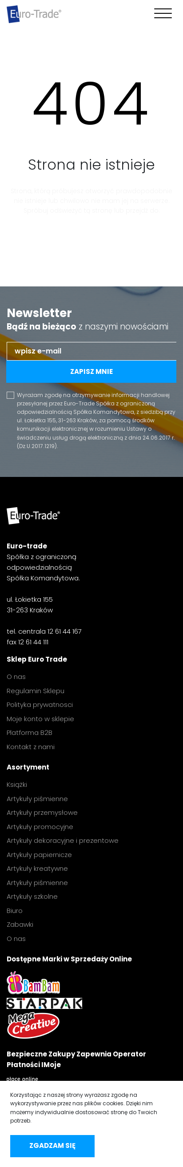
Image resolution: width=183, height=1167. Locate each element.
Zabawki (20, 924)
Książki (17, 784)
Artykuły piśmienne (37, 798)
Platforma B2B (29, 732)
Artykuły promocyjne (40, 826)
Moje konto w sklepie (40, 718)
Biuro (15, 910)
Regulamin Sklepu (35, 690)
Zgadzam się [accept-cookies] (52, 1145)
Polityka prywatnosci (40, 704)
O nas (16, 676)
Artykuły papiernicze (39, 854)
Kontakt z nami (31, 746)
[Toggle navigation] (161, 14)
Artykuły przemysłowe (42, 812)
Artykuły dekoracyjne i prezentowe (63, 840)
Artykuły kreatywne (37, 868)
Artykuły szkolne (32, 896)
